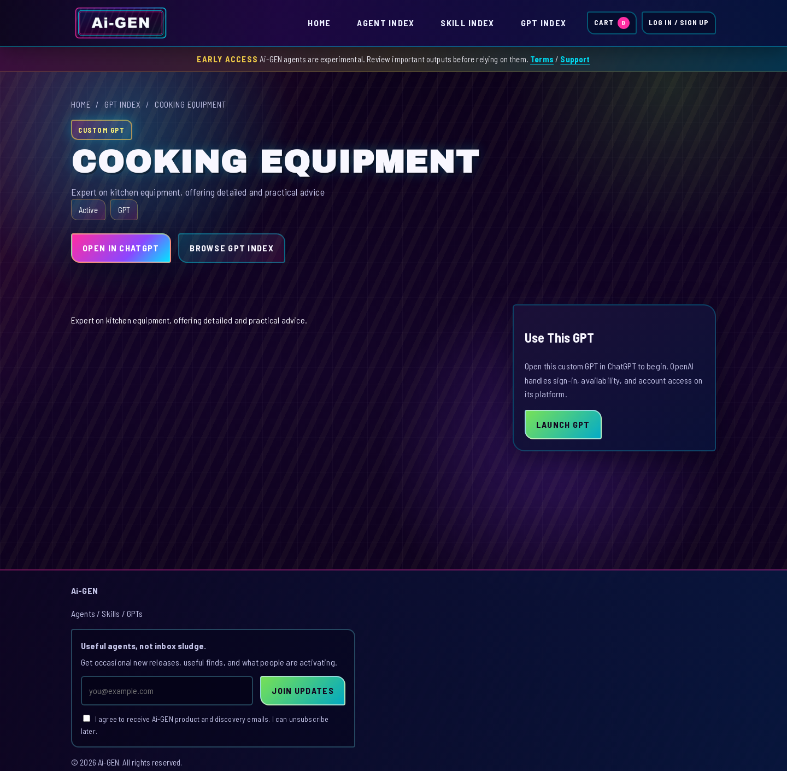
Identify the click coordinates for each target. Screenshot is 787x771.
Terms (542, 59)
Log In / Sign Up (679, 22)
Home (319, 22)
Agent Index (385, 22)
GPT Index (544, 22)
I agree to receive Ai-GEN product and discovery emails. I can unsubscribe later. (204, 725)
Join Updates (302, 690)
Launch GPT (563, 424)
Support (575, 59)
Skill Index (467, 22)
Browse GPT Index (231, 248)
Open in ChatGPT (121, 248)
